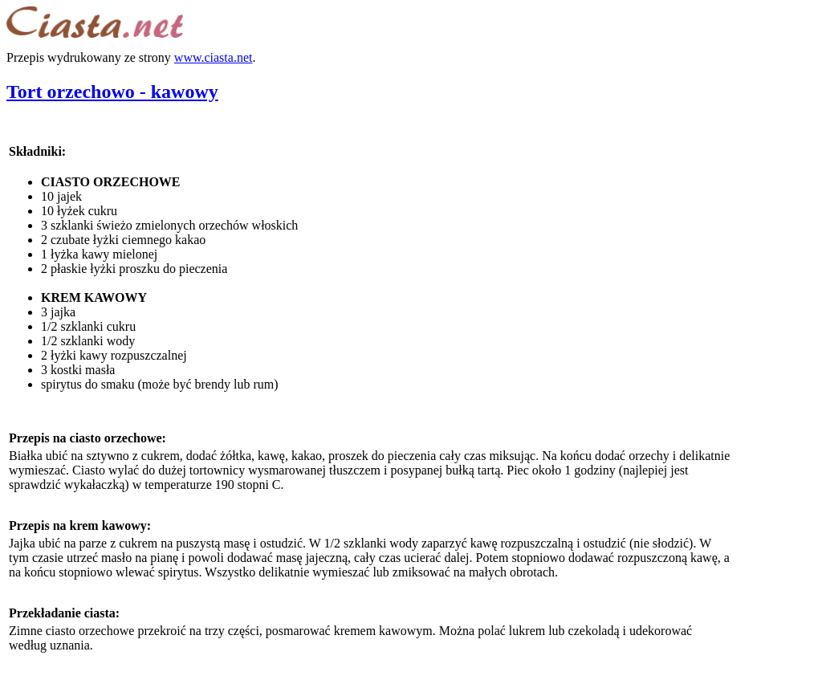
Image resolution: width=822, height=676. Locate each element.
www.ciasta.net (213, 57)
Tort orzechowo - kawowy (112, 91)
